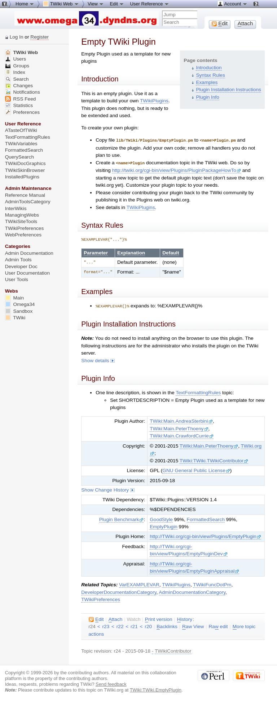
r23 (106, 625)
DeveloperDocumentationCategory (118, 591)
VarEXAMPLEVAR (139, 583)
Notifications (22, 92)
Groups (17, 65)
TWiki (15, 317)
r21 (134, 625)
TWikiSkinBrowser (25, 170)
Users (15, 59)
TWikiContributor (173, 650)
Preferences (22, 112)
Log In (16, 37)
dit (96, 618)
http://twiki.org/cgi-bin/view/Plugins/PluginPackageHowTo (176, 169)
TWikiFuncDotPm (212, 583)
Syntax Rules (210, 75)
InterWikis (16, 208)
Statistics (19, 105)
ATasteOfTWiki (21, 130)
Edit (117, 3)
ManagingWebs (22, 215)
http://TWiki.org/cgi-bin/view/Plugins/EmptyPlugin (205, 535)
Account (232, 3)
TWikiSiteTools (21, 221)
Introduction (208, 67)
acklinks (167, 625)
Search (17, 79)
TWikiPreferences (100, 598)
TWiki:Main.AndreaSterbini (181, 420)
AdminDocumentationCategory (192, 591)
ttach (116, 618)
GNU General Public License (196, 469)
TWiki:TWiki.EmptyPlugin (155, 689)
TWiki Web (21, 52)
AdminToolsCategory (27, 201)
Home (25, 3)
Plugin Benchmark (121, 518)
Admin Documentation (29, 253)
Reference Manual (25, 195)
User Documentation (27, 273)
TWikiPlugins (154, 100)
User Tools (16, 279)
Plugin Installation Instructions (228, 89)
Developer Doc (21, 266)
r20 (148, 625)
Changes (19, 85)
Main (14, 298)
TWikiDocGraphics (25, 163)
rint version (158, 618)
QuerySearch (19, 157)
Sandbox (19, 311)
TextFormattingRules (198, 391)
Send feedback (111, 683)
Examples (206, 82)
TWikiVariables (21, 143)
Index (15, 72)
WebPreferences (23, 234)
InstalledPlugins (22, 176)
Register (39, 37)
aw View (193, 625)
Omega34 (20, 304)
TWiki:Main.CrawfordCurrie (182, 434)
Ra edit (218, 625)
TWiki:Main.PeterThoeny (179, 427)
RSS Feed (20, 99)
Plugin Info (207, 97)
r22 (120, 625)
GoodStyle (161, 518)
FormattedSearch (206, 518)
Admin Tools (18, 259)
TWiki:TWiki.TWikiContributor (214, 459)
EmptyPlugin (163, 525)
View (96, 3)
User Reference (149, 3)
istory (184, 618)
